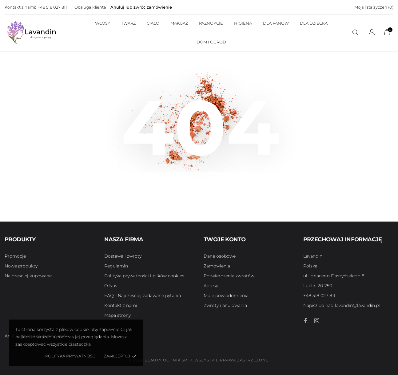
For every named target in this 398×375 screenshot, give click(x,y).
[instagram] (316, 320)
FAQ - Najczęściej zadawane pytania (142, 295)
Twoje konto (224, 239)
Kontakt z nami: (20, 7)
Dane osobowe (220, 256)
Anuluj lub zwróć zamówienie (141, 7)
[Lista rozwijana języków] (372, 33)
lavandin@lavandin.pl (341, 305)
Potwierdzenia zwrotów (229, 276)
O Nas (110, 285)
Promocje (15, 256)
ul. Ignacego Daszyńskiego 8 (333, 276)
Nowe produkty (21, 266)
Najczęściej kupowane (28, 276)
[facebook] (305, 320)
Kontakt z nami (120, 305)
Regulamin (116, 266)
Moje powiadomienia (226, 295)
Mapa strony (117, 315)
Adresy (211, 285)
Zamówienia (217, 266)
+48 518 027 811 (52, 7)
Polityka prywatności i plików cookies (144, 276)
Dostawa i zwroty (122, 256)
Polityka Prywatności (71, 355)
